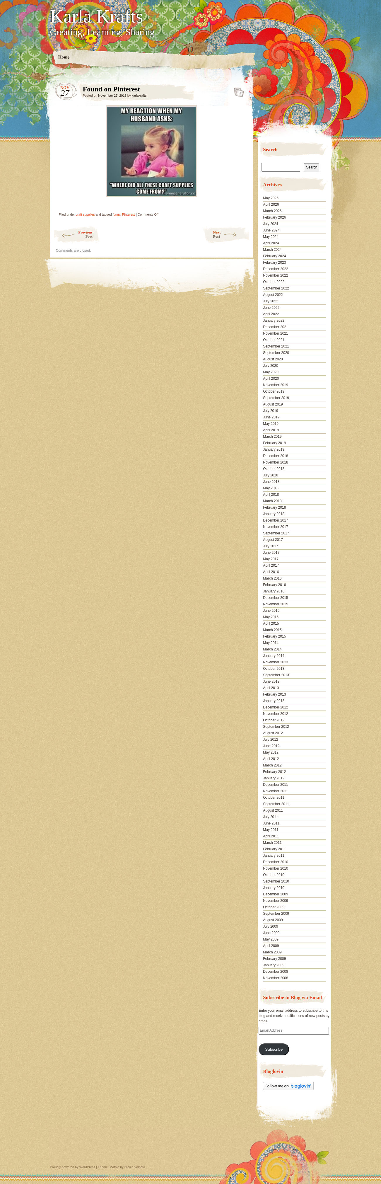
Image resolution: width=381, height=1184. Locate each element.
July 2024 (270, 224)
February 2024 (274, 256)
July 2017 (270, 546)
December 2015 (275, 598)
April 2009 (271, 946)
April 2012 (271, 759)
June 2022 (271, 308)
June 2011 (271, 823)
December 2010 (275, 862)
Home (63, 56)
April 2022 (271, 314)
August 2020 (273, 359)
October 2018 (273, 469)
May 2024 (271, 237)
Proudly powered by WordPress (72, 1167)
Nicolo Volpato (134, 1167)
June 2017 (271, 553)
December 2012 (275, 707)
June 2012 (271, 746)
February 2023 (274, 262)
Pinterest (128, 214)
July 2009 (270, 926)
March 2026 (272, 211)
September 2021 (276, 346)
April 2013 (271, 688)
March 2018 (272, 501)
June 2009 (271, 933)
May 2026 (271, 198)
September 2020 (276, 353)
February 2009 (274, 959)
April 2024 (271, 243)
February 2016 (274, 585)
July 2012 (270, 739)
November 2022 (275, 275)
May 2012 (271, 752)
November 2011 (275, 791)
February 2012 (274, 772)
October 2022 (273, 282)
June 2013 (271, 681)
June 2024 (271, 230)
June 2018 (271, 482)
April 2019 (271, 430)
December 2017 (275, 520)
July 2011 (270, 817)
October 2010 (273, 875)
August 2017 (273, 540)
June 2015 (271, 611)
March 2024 (272, 250)
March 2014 (272, 649)
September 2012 (276, 727)
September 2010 (276, 881)
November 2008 (275, 978)
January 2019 (273, 449)
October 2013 (273, 669)
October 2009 (273, 907)
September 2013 (276, 675)
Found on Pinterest (237, 90)
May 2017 (271, 559)
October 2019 (273, 391)
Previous (73, 234)
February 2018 (274, 507)
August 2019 (273, 404)
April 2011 (271, 836)
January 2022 (273, 320)
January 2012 (273, 778)
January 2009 (273, 965)
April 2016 (271, 572)
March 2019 (272, 437)
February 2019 (274, 443)
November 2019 (275, 385)
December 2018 (275, 456)
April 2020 (271, 379)
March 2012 (272, 765)
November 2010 (275, 868)
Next (231, 234)
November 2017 (275, 527)
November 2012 (275, 714)
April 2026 (271, 204)
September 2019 (276, 398)
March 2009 (272, 952)
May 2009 (271, 939)
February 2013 (274, 694)
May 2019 (271, 424)
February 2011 (274, 849)
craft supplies (85, 214)
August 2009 (273, 920)
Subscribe (274, 1049)
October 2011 (273, 797)
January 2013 (273, 701)
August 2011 (273, 810)
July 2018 (270, 475)
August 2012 (273, 733)
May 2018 (271, 488)
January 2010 (273, 888)
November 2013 (275, 662)
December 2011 (275, 785)
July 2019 (270, 411)
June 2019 (271, 417)
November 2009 (275, 901)
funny (116, 214)
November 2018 (275, 462)
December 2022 (275, 269)
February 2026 (274, 217)
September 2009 (276, 914)
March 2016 (272, 578)
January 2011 (273, 855)
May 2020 (271, 372)
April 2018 (271, 495)
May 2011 (271, 830)
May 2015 (271, 617)
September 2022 (276, 288)
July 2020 (270, 366)
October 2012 (273, 720)
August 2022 (273, 295)
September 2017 (276, 533)
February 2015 (274, 636)
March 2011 (272, 843)
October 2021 (273, 340)
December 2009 (275, 894)
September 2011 (276, 804)
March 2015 (272, 630)
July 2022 (270, 301)
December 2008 (275, 972)
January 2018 (273, 514)
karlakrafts (138, 95)
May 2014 (271, 643)
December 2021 (275, 327)
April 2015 (271, 623)
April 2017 (271, 565)
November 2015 (275, 604)
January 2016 (273, 591)
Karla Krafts (96, 16)
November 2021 (275, 333)
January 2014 (273, 656)
